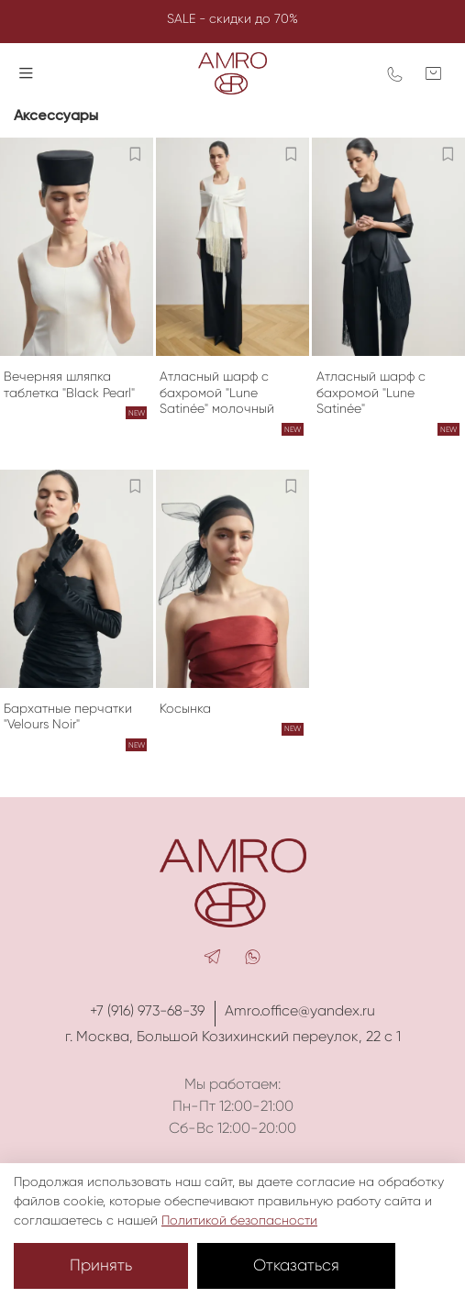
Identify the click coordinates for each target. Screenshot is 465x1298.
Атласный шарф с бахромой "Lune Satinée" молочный (217, 392)
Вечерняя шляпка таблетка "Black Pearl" (69, 384)
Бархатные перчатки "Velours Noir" (68, 716)
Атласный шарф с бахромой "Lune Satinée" (371, 392)
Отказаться (296, 1265)
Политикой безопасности (239, 1220)
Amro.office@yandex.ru (300, 1011)
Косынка (185, 708)
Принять (101, 1265)
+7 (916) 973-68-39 (147, 1011)
